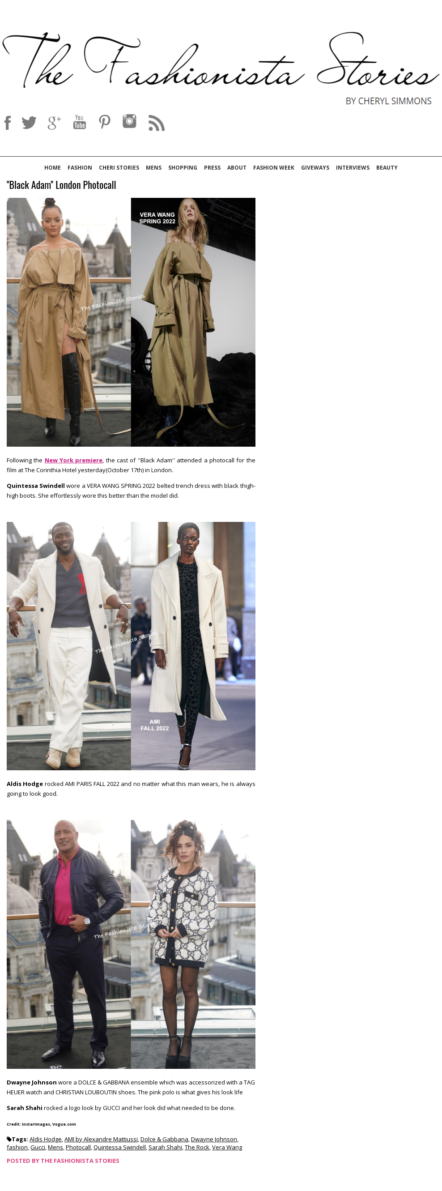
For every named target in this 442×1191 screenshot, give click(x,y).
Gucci (37, 1147)
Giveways (315, 167)
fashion (17, 1147)
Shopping (182, 167)
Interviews (353, 167)
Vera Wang (227, 1147)
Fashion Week (273, 167)
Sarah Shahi (165, 1147)
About (236, 167)
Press (212, 167)
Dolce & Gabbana (164, 1139)
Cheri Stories (119, 167)
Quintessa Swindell (120, 1147)
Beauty (387, 167)
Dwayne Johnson (214, 1139)
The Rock (197, 1147)
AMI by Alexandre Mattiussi (101, 1139)
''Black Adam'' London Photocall (61, 185)
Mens (154, 167)
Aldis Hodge (46, 1139)
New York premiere (74, 460)
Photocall (78, 1147)
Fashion (80, 167)
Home (52, 167)
